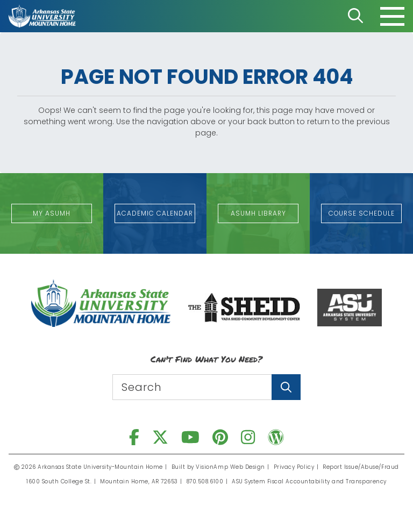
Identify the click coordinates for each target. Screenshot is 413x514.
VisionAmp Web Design (230, 467)
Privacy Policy (294, 467)
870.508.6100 (205, 481)
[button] (51, 213)
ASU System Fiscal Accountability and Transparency (309, 481)
